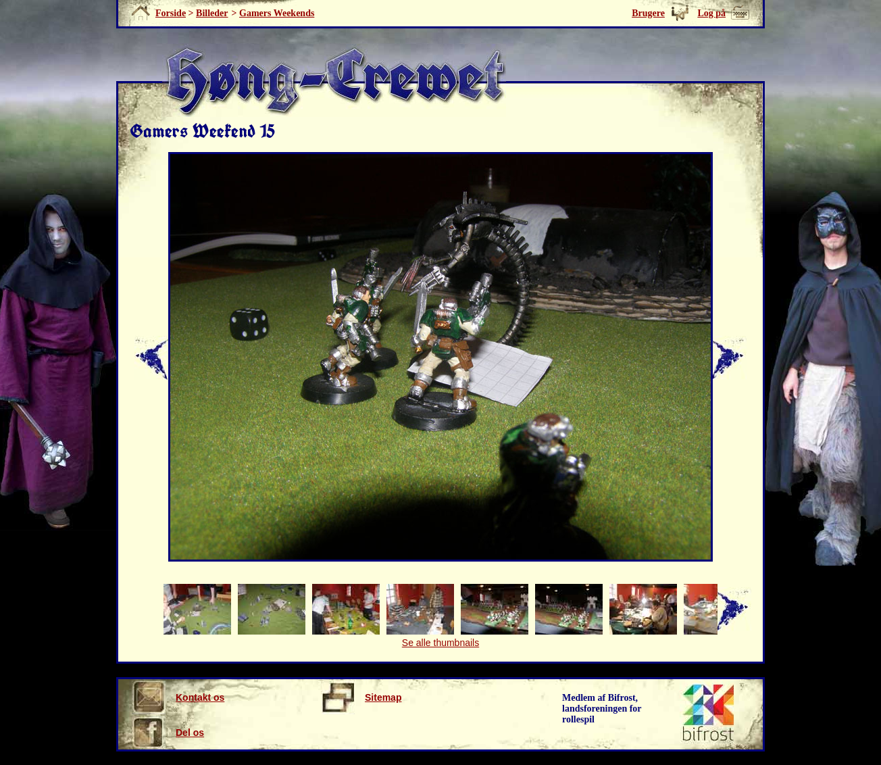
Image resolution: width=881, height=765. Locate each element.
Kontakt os (178, 697)
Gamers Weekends (276, 13)
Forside (170, 13)
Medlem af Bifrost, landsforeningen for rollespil (602, 708)
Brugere (648, 13)
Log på (711, 13)
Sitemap (361, 697)
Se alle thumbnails (440, 642)
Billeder (212, 13)
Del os (168, 732)
